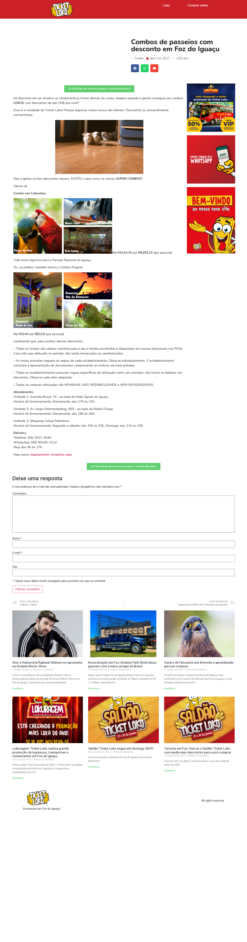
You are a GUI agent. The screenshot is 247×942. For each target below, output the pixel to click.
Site (14, 567)
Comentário (19, 493)
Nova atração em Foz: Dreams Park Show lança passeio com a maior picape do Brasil (122, 664)
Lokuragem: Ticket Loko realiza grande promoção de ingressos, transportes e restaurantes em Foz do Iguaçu (40, 752)
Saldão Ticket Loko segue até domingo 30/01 (121, 748)
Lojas (166, 5)
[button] (99, 88)
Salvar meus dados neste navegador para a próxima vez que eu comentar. (60, 581)
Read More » (18, 688)
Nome (17, 538)
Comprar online (198, 5)
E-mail (17, 552)
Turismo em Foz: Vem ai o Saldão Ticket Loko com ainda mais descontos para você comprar (197, 750)
